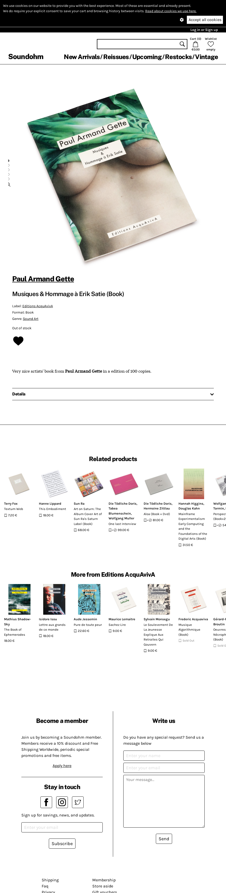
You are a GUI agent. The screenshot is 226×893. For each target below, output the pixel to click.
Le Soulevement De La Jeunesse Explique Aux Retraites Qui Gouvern (158, 634)
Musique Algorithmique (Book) (189, 629)
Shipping (50, 880)
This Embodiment (52, 509)
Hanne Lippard (50, 503)
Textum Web (13, 509)
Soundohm (25, 56)
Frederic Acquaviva (193, 619)
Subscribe (62, 843)
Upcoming (147, 57)
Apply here (62, 765)
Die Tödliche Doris (123, 503)
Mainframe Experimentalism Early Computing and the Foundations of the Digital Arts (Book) (192, 526)
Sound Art (30, 319)
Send (164, 839)
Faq (45, 886)
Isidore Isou (48, 619)
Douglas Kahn (189, 508)
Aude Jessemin (85, 619)
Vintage (206, 57)
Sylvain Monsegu (157, 619)
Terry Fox (11, 503)
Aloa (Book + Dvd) (157, 514)
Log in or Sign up (204, 30)
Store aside (102, 886)
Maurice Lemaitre (122, 619)
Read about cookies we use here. (171, 11)
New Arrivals (82, 57)
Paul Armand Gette (43, 279)
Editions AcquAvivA (37, 306)
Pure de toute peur (88, 625)
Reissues (116, 57)
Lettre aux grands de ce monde (52, 627)
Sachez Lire (117, 625)
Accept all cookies (205, 19)
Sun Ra (79, 503)
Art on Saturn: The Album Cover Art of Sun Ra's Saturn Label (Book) (88, 516)
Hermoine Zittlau (157, 508)
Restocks (178, 57)
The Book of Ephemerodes (14, 632)
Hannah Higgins (190, 503)
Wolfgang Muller (121, 518)
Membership (104, 880)
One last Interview (122, 524)
